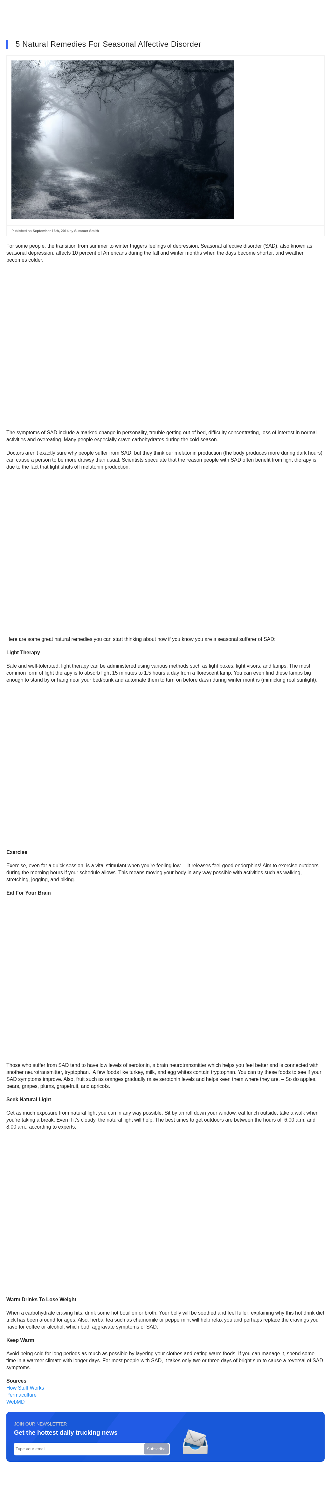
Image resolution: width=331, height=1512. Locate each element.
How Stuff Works (25, 1388)
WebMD (15, 1402)
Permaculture (21, 1395)
